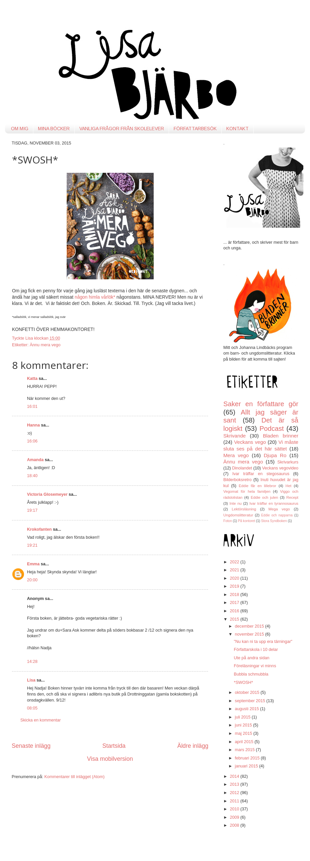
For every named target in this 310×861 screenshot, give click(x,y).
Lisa (31, 680)
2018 (235, 594)
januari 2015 (247, 766)
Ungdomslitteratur (238, 515)
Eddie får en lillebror (257, 486)
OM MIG (19, 128)
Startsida (114, 745)
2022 (235, 562)
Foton (227, 521)
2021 (235, 570)
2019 (235, 586)
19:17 (32, 510)
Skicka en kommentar (40, 720)
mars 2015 (245, 749)
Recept (292, 497)
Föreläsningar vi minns (255, 666)
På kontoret (246, 521)
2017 (235, 602)
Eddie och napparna (277, 515)
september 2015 (251, 701)
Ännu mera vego (45, 345)
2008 (235, 825)
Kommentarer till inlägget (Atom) (74, 776)
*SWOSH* (243, 682)
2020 (235, 578)
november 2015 (250, 634)
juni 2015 (244, 725)
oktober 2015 (248, 692)
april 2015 (245, 741)
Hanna (33, 425)
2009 (235, 817)
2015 (235, 619)
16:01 (32, 406)
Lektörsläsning (244, 509)
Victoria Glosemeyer (47, 494)
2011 (235, 801)
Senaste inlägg (31, 745)
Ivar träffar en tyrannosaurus (273, 503)
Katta (32, 378)
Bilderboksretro (237, 479)
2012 (235, 792)
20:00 (32, 580)
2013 (235, 784)
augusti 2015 (247, 709)
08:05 (32, 708)
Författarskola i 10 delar (256, 649)
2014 (235, 776)
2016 (235, 611)
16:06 (32, 441)
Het (289, 486)
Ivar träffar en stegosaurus (260, 473)
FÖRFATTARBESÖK (195, 128)
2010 (235, 809)
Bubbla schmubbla (251, 674)
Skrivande (234, 435)
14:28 (32, 661)
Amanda (35, 459)
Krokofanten (39, 529)
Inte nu (236, 503)
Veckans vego (250, 442)
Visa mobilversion (110, 758)
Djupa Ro (275, 455)
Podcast (272, 428)
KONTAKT (237, 128)
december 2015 (250, 626)
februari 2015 (248, 758)
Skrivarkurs (287, 462)
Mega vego (279, 509)
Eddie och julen (264, 497)
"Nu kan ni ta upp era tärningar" (263, 641)
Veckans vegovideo (280, 468)
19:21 (32, 545)
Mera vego (236, 455)
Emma (33, 564)
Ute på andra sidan (251, 658)
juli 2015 (243, 717)
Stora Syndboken (274, 521)
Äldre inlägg (192, 745)
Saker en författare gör (260, 404)
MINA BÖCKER (54, 128)
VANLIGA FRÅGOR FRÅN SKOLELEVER (121, 128)
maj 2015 (244, 733)
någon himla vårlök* (95, 297)
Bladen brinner (280, 435)
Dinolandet (242, 468)
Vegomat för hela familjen (246, 491)
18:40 (32, 475)
